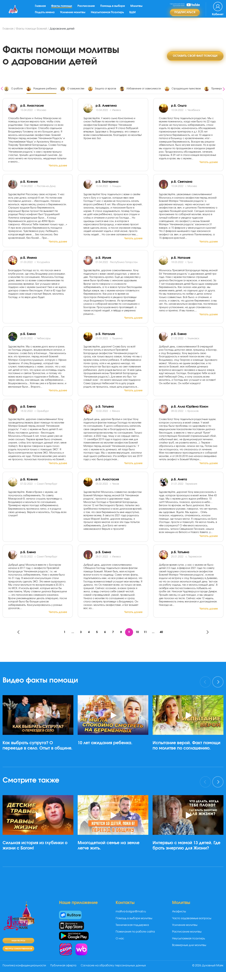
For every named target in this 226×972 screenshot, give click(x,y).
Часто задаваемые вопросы (191, 918)
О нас (120, 938)
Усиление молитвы (73, 14)
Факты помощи (62, 8)
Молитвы (137, 8)
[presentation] (2, 88)
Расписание (86, 8)
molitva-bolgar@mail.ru (131, 911)
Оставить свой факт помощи (195, 55)
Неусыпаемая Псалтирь (108, 14)
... (72, 632)
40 (162, 632)
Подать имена (45, 14)
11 (145, 632)
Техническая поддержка (132, 925)
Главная (41, 8)
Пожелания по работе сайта (135, 931)
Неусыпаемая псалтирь (188, 938)
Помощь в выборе (113, 8)
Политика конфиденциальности (24, 965)
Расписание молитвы (187, 931)
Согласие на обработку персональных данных (114, 965)
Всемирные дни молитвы (189, 945)
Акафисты (179, 911)
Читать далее (58, 165)
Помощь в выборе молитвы (134, 918)
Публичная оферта (64, 965)
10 (137, 632)
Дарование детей (62, 28)
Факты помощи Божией (31, 28)
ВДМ (133, 14)
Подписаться (184, 14)
